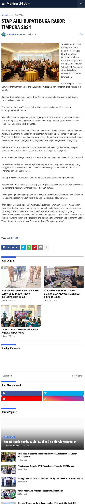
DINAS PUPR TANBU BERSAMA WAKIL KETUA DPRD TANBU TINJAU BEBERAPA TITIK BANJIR (20, 293)
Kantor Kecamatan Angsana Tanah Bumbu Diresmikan (40, 490)
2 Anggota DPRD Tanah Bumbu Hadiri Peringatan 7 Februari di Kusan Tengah (50, 478)
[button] (3, 3)
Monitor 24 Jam (18, 4)
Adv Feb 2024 (17, 15)
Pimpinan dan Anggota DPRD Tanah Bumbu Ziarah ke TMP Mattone (46, 466)
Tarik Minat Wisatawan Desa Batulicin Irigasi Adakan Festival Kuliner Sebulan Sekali (47, 455)
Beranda (5, 15)
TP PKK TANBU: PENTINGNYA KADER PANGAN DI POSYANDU (19, 331)
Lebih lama (77, 376)
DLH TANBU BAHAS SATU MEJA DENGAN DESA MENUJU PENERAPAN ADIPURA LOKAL (62, 293)
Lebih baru (7, 376)
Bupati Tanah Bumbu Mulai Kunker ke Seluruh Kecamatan (40, 442)
